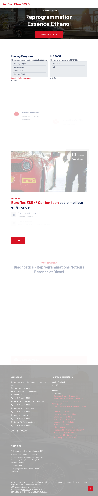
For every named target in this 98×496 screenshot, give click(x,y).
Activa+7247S (29, 69)
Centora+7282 (29, 76)
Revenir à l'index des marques (21, 80)
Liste (15, 82)
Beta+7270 (29, 72)
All (68, 69)
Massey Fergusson (29, 65)
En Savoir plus (49, 34)
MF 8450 (68, 65)
